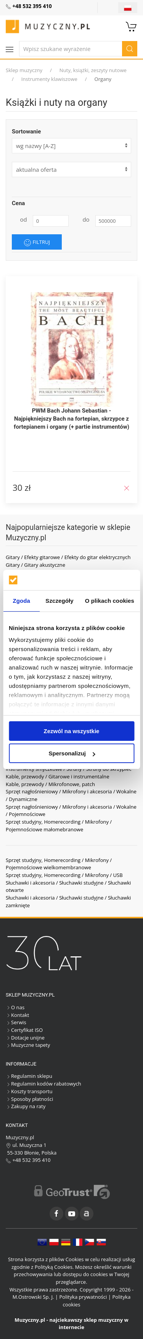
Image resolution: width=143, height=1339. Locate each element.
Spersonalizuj (71, 753)
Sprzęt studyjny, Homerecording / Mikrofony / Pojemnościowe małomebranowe (59, 825)
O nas (15, 1007)
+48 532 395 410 (28, 1159)
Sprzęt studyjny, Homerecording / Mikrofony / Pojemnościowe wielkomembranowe (59, 864)
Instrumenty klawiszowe (49, 79)
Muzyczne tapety (28, 1044)
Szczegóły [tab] (59, 600)
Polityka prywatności (83, 1296)
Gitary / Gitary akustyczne (35, 564)
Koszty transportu (29, 1091)
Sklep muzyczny (24, 70)
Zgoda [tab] (21, 600)
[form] (71, 169)
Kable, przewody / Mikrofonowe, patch (50, 784)
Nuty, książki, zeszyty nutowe (93, 70)
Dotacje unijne (25, 1037)
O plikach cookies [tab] (109, 600)
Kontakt (17, 1015)
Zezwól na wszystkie (72, 731)
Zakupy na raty (25, 1106)
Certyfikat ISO (24, 1029)
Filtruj (37, 242)
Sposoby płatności (29, 1099)
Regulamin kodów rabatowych (43, 1083)
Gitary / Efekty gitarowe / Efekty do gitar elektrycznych (68, 557)
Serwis (16, 1022)
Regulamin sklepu (29, 1076)
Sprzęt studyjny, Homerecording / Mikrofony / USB (64, 875)
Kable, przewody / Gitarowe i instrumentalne (57, 776)
